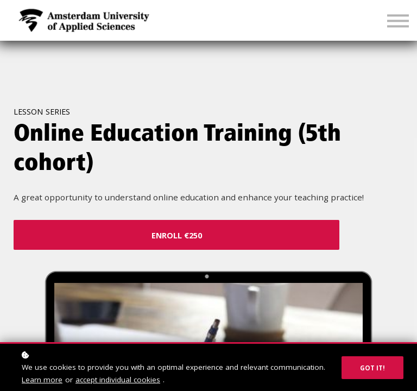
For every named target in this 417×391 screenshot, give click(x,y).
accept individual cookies (117, 379)
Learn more (42, 379)
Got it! (372, 367)
